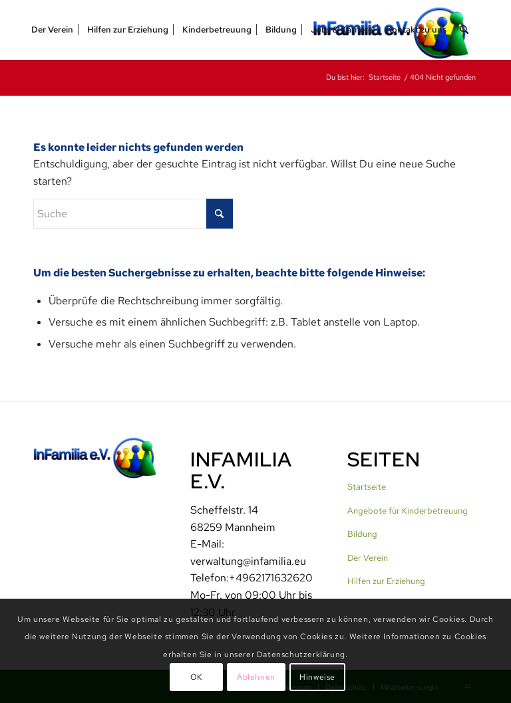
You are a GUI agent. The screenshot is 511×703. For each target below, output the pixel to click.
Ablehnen (256, 677)
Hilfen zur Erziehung (386, 581)
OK (196, 677)
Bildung (362, 534)
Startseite (366, 486)
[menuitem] (52, 30)
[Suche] (464, 30)
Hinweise (317, 677)
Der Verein (367, 557)
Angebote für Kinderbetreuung (407, 510)
